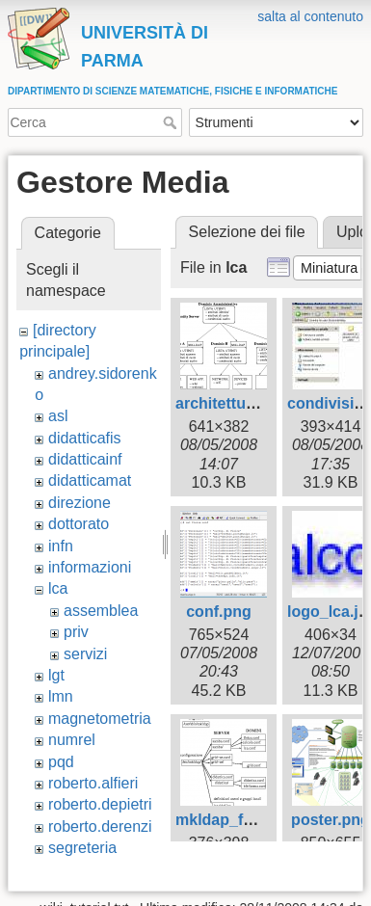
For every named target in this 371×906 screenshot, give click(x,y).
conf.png (219, 611)
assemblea (101, 610)
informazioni (89, 567)
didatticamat (89, 480)
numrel (71, 740)
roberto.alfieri (93, 783)
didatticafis (84, 438)
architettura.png (234, 403)
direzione (79, 502)
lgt (56, 675)
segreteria (82, 847)
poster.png (330, 820)
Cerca (172, 122)
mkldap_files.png (238, 820)
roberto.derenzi (100, 826)
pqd (61, 762)
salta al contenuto (310, 16)
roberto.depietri (100, 804)
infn (60, 546)
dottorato (78, 524)
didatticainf (85, 459)
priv (76, 632)
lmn (60, 696)
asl (57, 416)
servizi (85, 654)
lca (57, 588)
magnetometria (99, 718)
